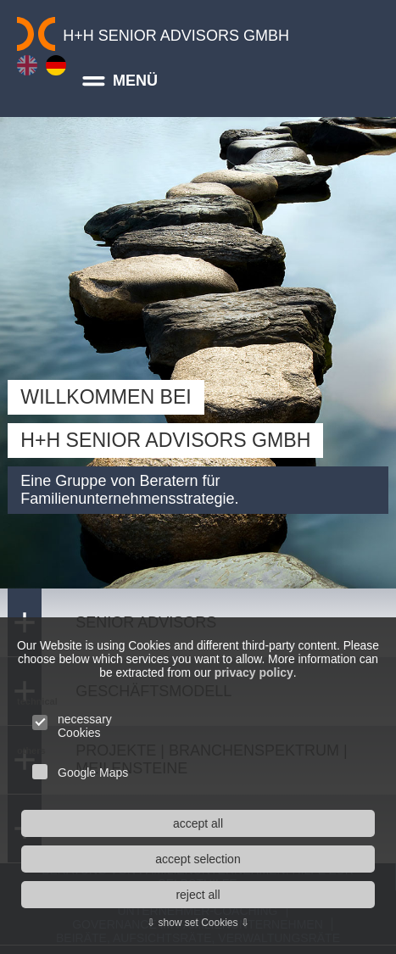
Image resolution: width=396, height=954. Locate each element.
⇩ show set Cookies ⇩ (198, 923)
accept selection (197, 859)
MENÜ (116, 81)
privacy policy (295, 672)
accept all (198, 823)
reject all (198, 894)
